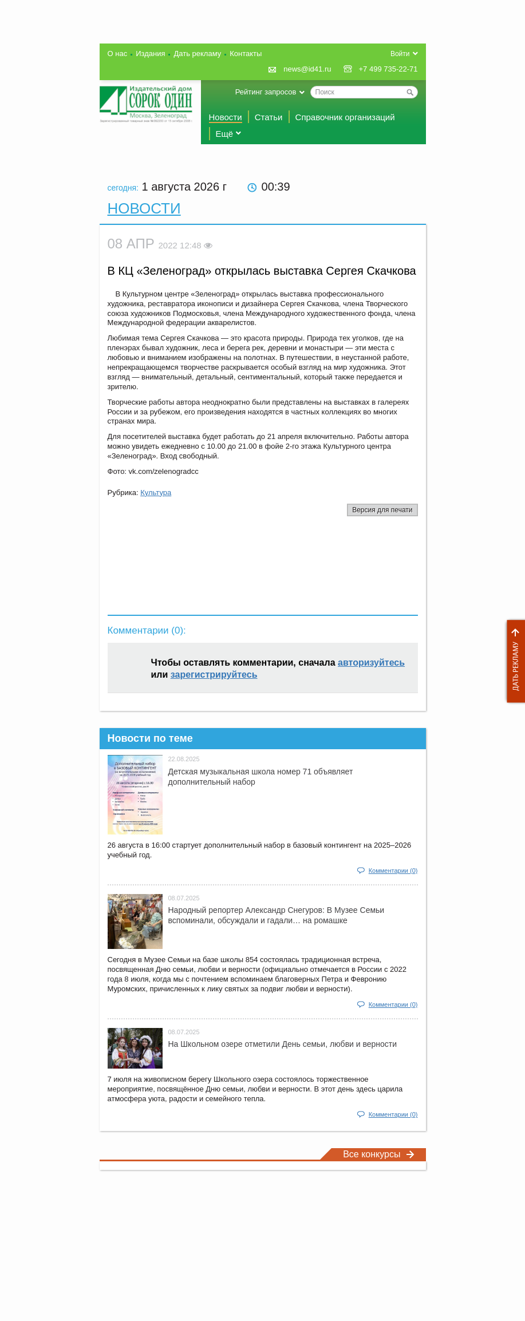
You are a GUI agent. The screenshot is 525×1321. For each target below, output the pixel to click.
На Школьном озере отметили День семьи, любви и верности (282, 1044)
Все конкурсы (378, 1154)
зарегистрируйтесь (214, 674)
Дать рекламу (513, 661)
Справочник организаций (345, 117)
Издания (150, 53)
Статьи (269, 117)
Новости (225, 117)
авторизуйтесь (371, 662)
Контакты (246, 53)
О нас (118, 53)
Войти (400, 54)
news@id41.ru (307, 69)
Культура (155, 492)
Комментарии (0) (393, 870)
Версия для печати (382, 510)
